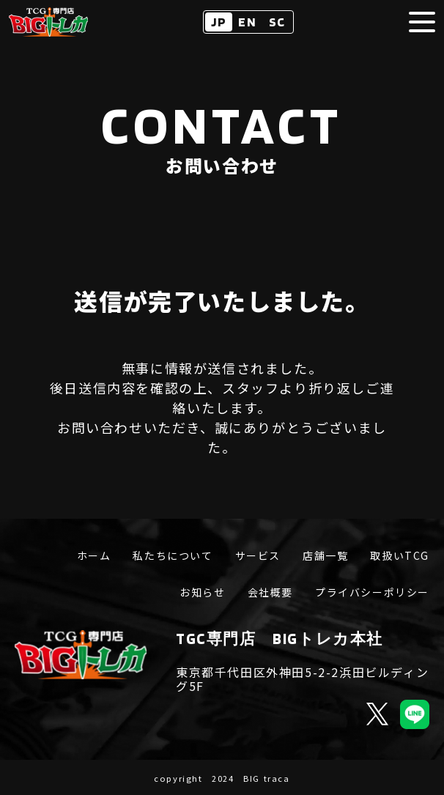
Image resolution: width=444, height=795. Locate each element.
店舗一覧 (325, 556)
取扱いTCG (399, 556)
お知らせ (202, 592)
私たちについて (172, 556)
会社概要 (270, 592)
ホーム (94, 556)
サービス (258, 556)
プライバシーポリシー (372, 592)
